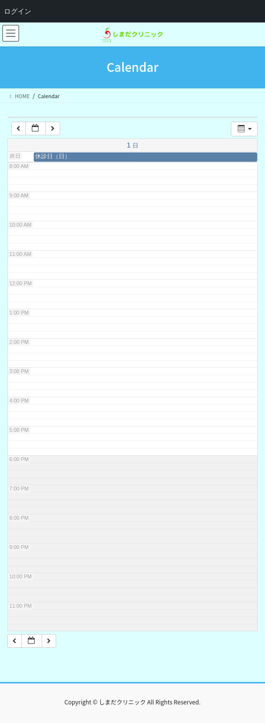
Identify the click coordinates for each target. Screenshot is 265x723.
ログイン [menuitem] (17, 11)
